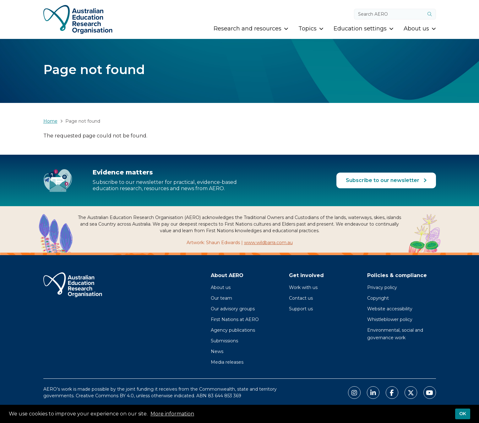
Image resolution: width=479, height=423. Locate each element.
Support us (301, 309)
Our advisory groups (233, 309)
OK (462, 414)
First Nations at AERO (235, 319)
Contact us (301, 298)
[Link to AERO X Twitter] (411, 392)
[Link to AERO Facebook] (392, 392)
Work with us (303, 287)
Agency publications (233, 330)
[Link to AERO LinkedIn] (373, 392)
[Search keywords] (389, 14)
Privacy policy (382, 287)
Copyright (378, 298)
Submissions (224, 341)
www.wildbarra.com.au (268, 242)
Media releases (227, 362)
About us (221, 287)
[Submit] (430, 14)
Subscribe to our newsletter (383, 180)
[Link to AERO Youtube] (429, 392)
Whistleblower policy (389, 319)
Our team (221, 298)
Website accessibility (389, 309)
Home (50, 121)
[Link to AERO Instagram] (354, 392)
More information (172, 414)
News (217, 351)
